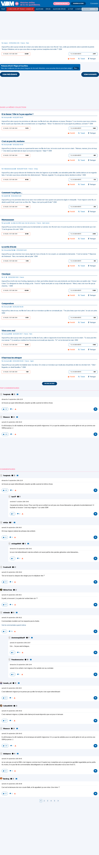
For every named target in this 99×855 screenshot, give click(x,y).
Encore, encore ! (49, 383)
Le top (70, 9)
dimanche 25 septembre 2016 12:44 (21, 664)
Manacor (6, 417)
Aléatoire (39, 9)
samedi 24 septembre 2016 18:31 (12, 688)
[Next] (58, 801)
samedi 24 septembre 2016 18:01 (12, 527)
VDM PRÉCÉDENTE (9, 75)
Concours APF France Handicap (20, 9)
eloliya (5, 523)
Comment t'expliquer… (12, 193)
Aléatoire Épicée (59, 9)
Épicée (48, 9)
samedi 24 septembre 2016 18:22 (12, 617)
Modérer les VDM (78, 3)
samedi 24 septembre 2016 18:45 (12, 759)
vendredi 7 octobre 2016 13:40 (19, 501)
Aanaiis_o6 (7, 683)
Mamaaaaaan (8, 220)
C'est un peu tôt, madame (13, 141)
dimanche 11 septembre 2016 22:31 (12, 399)
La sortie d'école (9, 247)
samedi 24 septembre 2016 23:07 (20, 643)
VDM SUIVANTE (90, 75)
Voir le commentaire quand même (14, 625)
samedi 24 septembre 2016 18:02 (12, 572)
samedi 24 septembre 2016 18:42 (12, 711)
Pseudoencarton (17, 660)
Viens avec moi (8, 331)
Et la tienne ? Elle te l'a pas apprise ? (17, 114)
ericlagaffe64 (16, 544)
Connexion (94, 3)
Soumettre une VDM (62, 3)
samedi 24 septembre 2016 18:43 (12, 422)
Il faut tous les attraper (12, 358)
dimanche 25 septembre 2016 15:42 (21, 549)
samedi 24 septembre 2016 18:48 (12, 784)
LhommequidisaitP (18, 638)
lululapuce (7, 754)
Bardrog (6, 779)
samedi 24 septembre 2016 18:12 (12, 595)
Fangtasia (7, 394)
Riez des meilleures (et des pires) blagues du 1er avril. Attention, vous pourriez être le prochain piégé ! (40, 67)
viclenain (6, 613)
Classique (6, 274)
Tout (3, 9)
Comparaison (8, 304)
